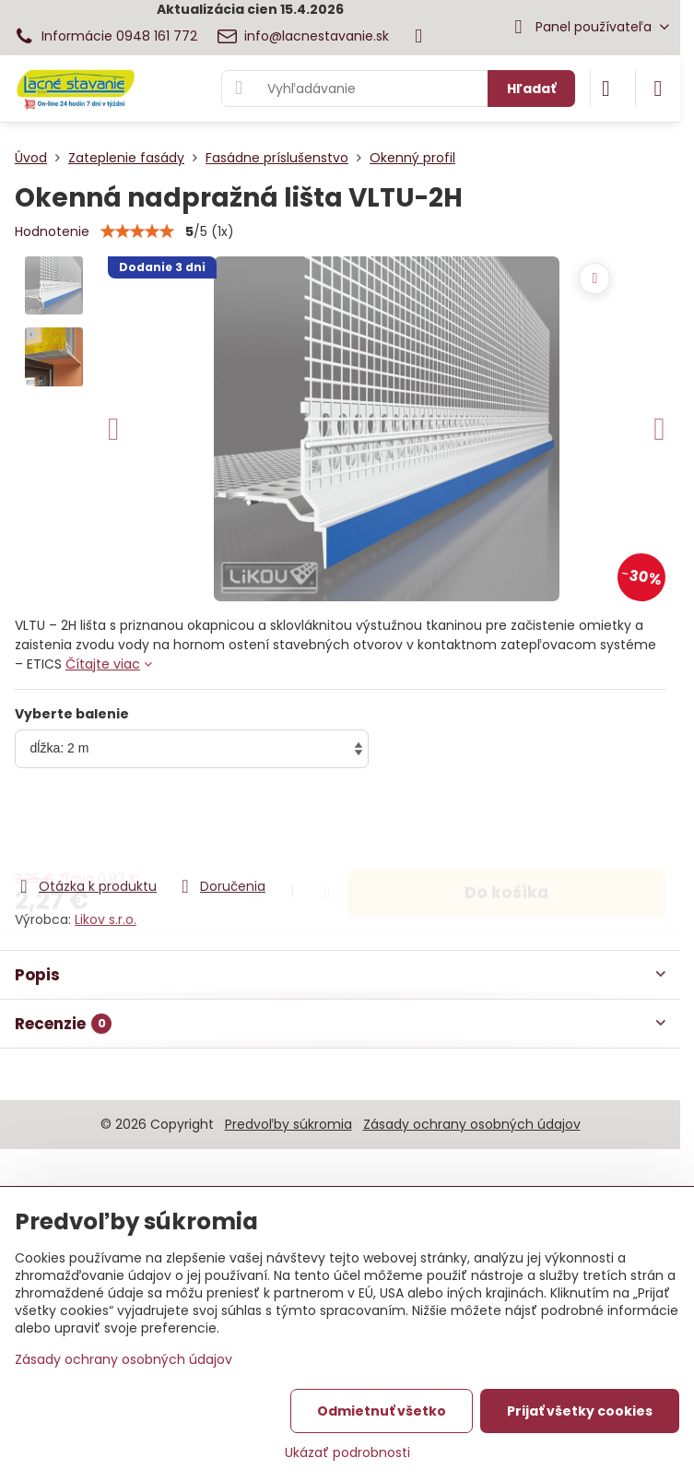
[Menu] (658, 88)
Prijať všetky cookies (580, 1411)
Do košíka (506, 823)
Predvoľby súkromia (288, 1124)
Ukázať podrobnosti (347, 1453)
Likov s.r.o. (105, 919)
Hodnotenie (52, 231)
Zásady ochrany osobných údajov (472, 1124)
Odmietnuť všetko (381, 1411)
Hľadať (531, 88)
